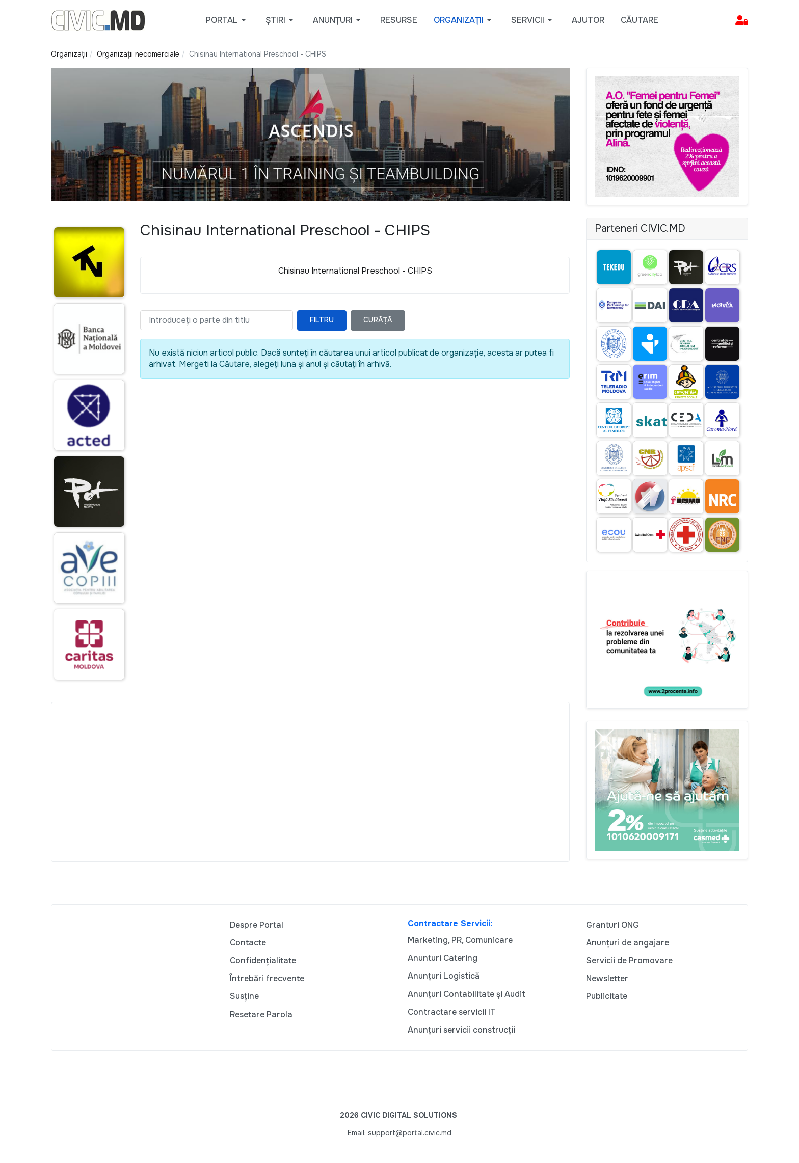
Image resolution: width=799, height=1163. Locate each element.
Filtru (322, 319)
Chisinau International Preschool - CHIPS (355, 270)
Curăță (377, 319)
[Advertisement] (310, 782)
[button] (227, 20)
